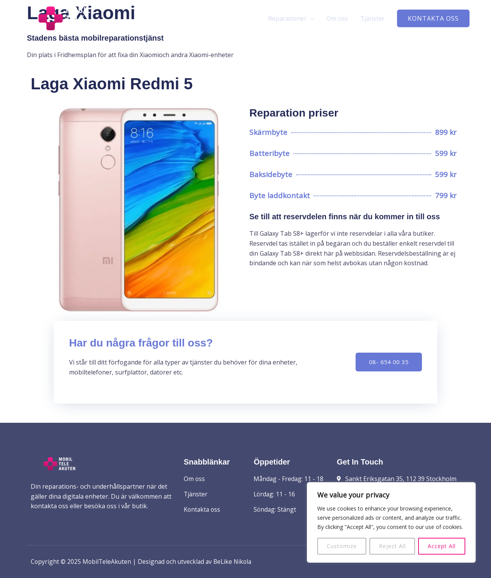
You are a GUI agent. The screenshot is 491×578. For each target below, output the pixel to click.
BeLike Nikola (237, 561)
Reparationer (287, 19)
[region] (391, 522)
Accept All (442, 546)
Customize (342, 546)
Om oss (337, 19)
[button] (433, 19)
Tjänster (372, 19)
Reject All (392, 546)
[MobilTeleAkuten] (72, 19)
